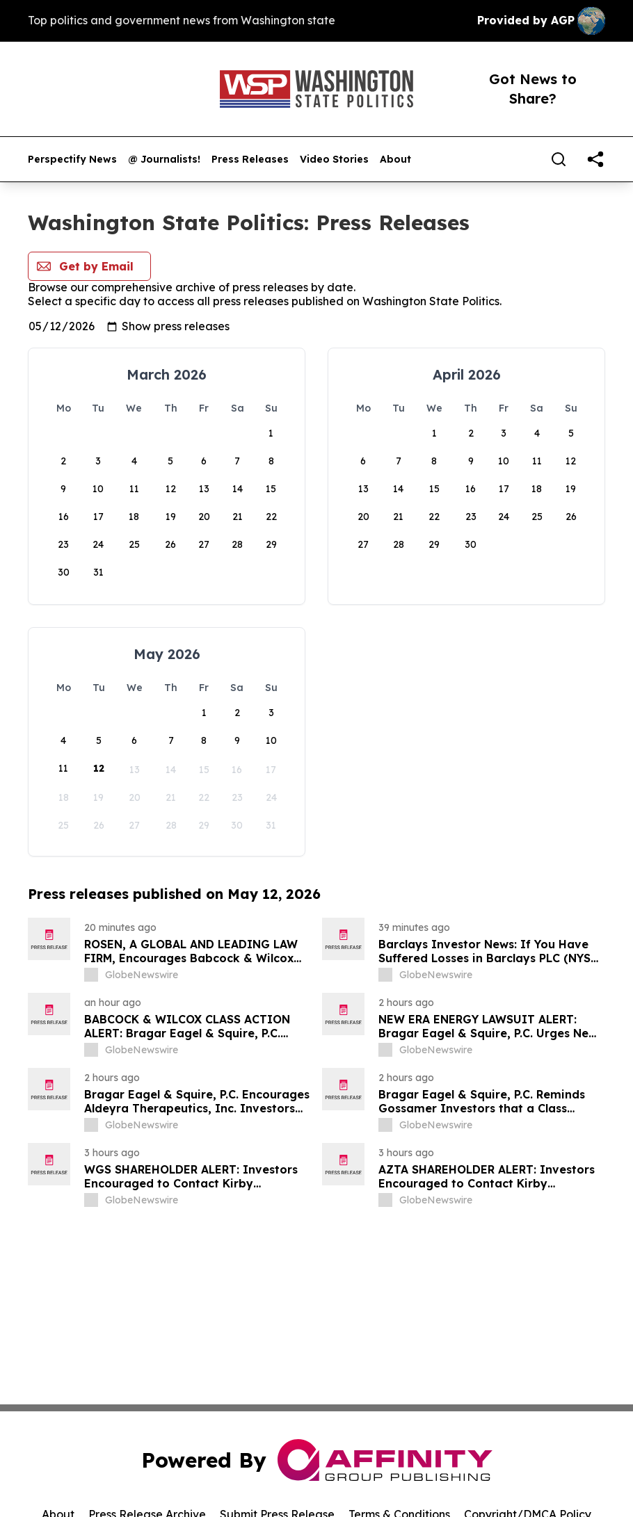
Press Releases (250, 159)
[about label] (91, 975)
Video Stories (334, 159)
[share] (595, 159)
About (395, 159)
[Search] (558, 159)
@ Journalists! (164, 159)
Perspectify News (72, 159)
